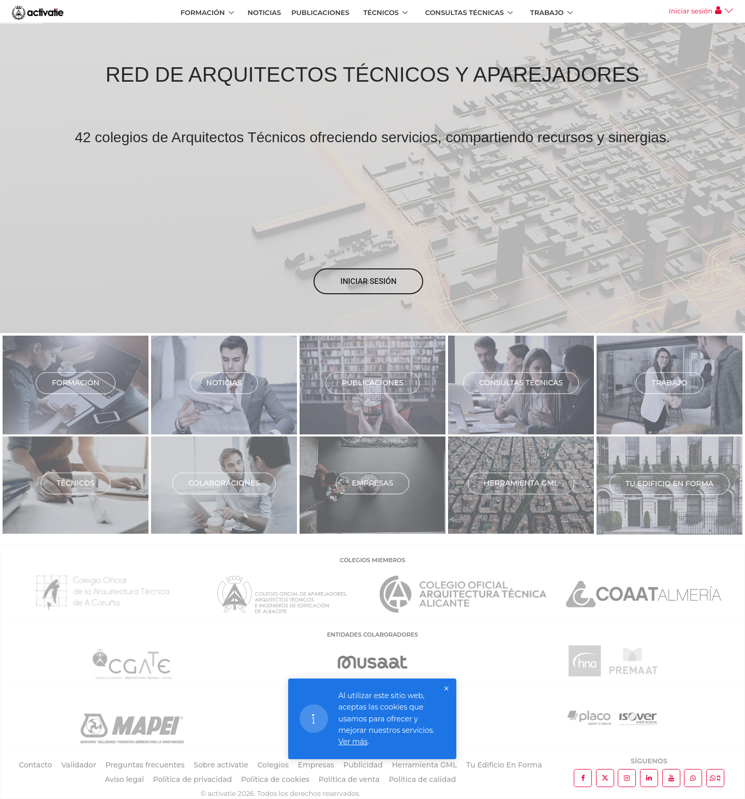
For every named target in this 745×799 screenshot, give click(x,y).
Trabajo (547, 12)
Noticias (264, 12)
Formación (203, 12)
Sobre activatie (220, 765)
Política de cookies (275, 779)
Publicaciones (320, 12)
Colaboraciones (224, 483)
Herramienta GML (521, 483)
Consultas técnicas (521, 382)
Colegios (273, 765)
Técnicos (381, 12)
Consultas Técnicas (464, 12)
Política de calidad (422, 779)
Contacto (35, 765)
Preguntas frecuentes (145, 765)
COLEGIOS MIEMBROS (372, 560)
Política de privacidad (192, 779)
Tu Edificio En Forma (504, 765)
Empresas (372, 483)
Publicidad (363, 765)
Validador (78, 765)
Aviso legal (124, 779)
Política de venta (349, 779)
